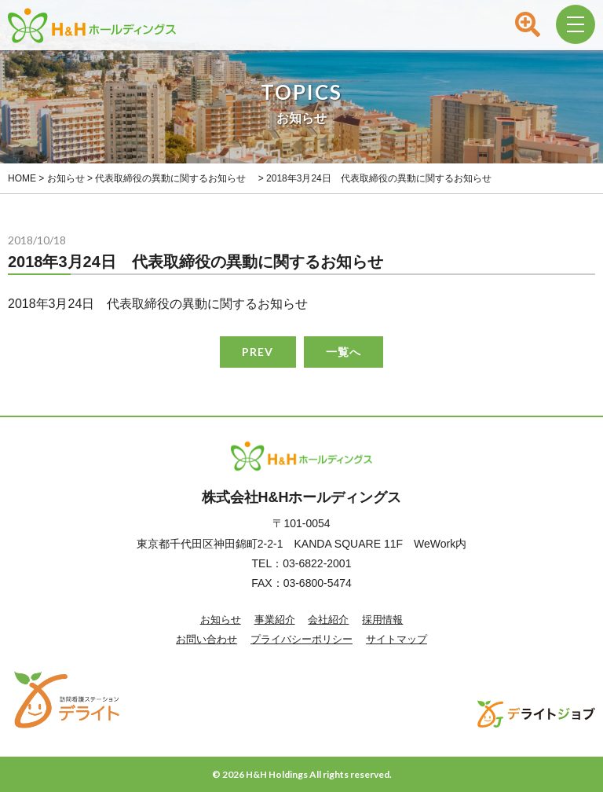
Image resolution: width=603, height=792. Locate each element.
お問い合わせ (206, 639)
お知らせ (220, 619)
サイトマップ (396, 639)
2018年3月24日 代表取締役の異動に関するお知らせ (158, 303)
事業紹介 (274, 619)
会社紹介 (328, 619)
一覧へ (343, 351)
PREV (257, 351)
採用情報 (382, 619)
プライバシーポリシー (301, 639)
